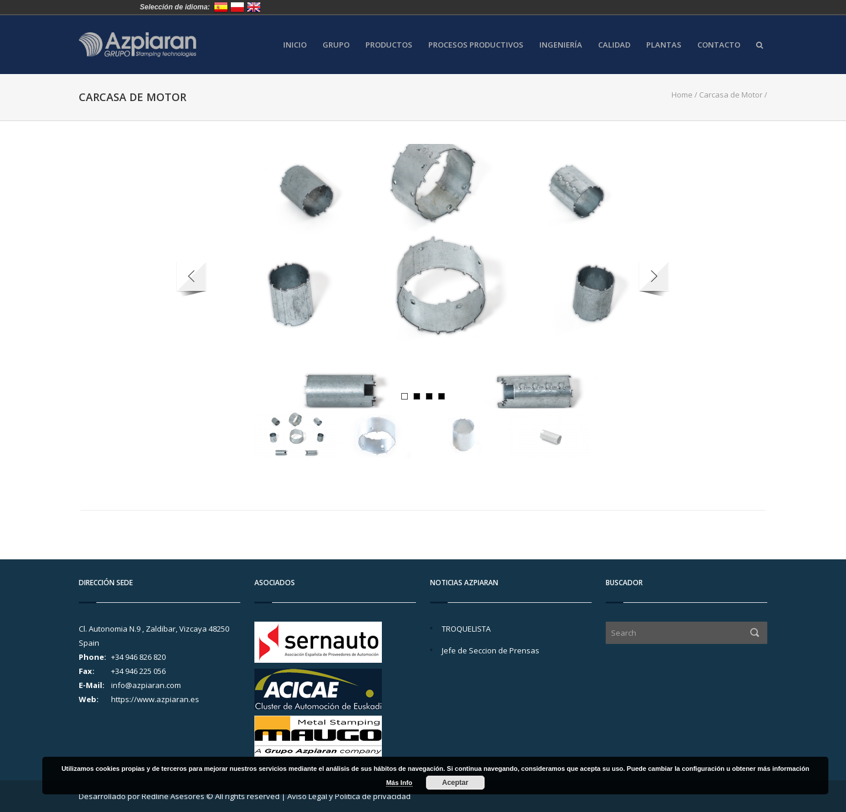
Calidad (614, 45)
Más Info (399, 782)
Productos (388, 45)
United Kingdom (254, 7)
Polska (237, 7)
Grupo (336, 45)
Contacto (718, 45)
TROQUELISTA (466, 628)
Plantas (664, 45)
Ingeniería (560, 45)
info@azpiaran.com (146, 685)
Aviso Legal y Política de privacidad (349, 796)
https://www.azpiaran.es (155, 699)
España (221, 7)
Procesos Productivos (475, 45)
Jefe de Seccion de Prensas (490, 650)
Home (682, 94)
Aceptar (455, 783)
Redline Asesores (173, 796)
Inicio (295, 45)
